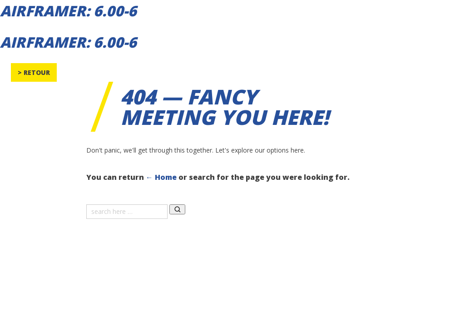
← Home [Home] (161, 177)
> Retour (34, 72)
